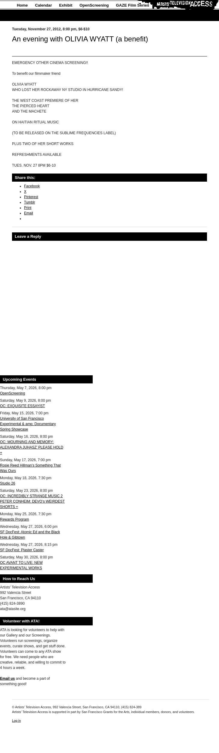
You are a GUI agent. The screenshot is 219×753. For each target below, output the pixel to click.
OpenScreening (94, 5)
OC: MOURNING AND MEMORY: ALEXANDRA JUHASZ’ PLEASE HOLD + (31, 447)
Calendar (43, 5)
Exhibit (65, 5)
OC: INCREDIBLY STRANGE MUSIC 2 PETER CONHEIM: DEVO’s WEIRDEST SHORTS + (32, 501)
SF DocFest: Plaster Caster (22, 550)
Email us (7, 678)
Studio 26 (7, 483)
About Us (25, 15)
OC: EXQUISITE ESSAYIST (22, 406)
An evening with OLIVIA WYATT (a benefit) (80, 39)
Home (22, 5)
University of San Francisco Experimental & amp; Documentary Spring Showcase (28, 423)
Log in (16, 720)
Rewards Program (14, 519)
